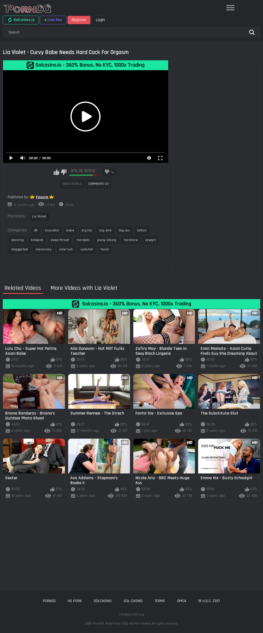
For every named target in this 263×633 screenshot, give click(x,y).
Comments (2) (98, 184)
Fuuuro (42, 197)
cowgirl (150, 240)
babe (70, 230)
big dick (105, 230)
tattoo (142, 230)
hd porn (75, 600)
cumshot (87, 249)
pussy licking (107, 240)
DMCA (181, 600)
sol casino (133, 600)
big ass (124, 230)
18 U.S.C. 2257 (209, 600)
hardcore (131, 240)
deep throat (60, 240)
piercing (17, 240)
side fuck (66, 249)
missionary (44, 249)
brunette (52, 230)
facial (105, 249)
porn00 (49, 600)
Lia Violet (39, 216)
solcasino (103, 600)
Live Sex (53, 19)
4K (36, 230)
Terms (159, 600)
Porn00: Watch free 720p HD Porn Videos (122, 623)
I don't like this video (64, 172)
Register (79, 19)
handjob (83, 240)
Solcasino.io (21, 20)
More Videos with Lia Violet (84, 288)
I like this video (56, 172)
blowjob (37, 240)
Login (100, 19)
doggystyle (19, 249)
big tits (87, 230)
